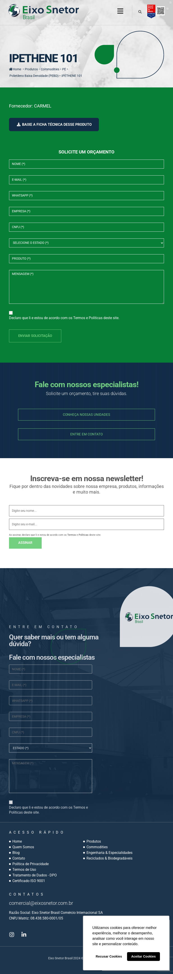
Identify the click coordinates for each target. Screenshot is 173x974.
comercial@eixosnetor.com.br (46, 902)
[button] (119, 11)
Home (15, 69)
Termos (79, 318)
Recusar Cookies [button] (109, 956)
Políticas (95, 318)
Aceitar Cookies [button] (143, 956)
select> (86, 242)
